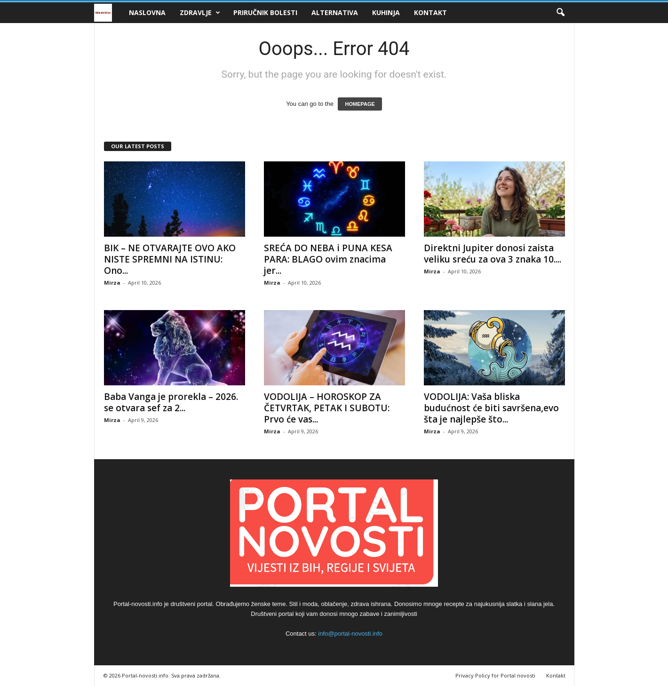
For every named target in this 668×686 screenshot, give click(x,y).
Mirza (112, 282)
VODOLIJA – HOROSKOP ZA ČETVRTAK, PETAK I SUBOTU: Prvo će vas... (327, 408)
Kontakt (430, 12)
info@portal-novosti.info (350, 633)
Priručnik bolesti (265, 12)
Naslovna (147, 12)
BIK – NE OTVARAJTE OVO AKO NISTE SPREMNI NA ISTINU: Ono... (170, 259)
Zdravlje (200, 12)
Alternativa (334, 12)
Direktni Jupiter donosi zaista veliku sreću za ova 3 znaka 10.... (492, 253)
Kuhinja (386, 12)
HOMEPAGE (359, 104)
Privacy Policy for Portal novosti (495, 675)
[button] (560, 12)
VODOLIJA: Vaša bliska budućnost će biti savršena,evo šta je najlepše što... (491, 408)
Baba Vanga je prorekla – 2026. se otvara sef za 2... (171, 402)
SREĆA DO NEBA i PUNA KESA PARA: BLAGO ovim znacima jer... (328, 259)
